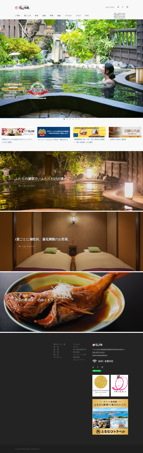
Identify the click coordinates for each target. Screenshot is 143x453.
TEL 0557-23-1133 (98, 352)
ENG (87, 16)
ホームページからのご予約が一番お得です (53, 139)
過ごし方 (27, 16)
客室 (36, 16)
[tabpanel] (71, 68)
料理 (51, 16)
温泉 (44, 16)
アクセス (68, 16)
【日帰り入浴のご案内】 (118, 139)
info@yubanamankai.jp (99, 355)
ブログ (78, 16)
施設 (59, 16)
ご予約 (17, 16)
